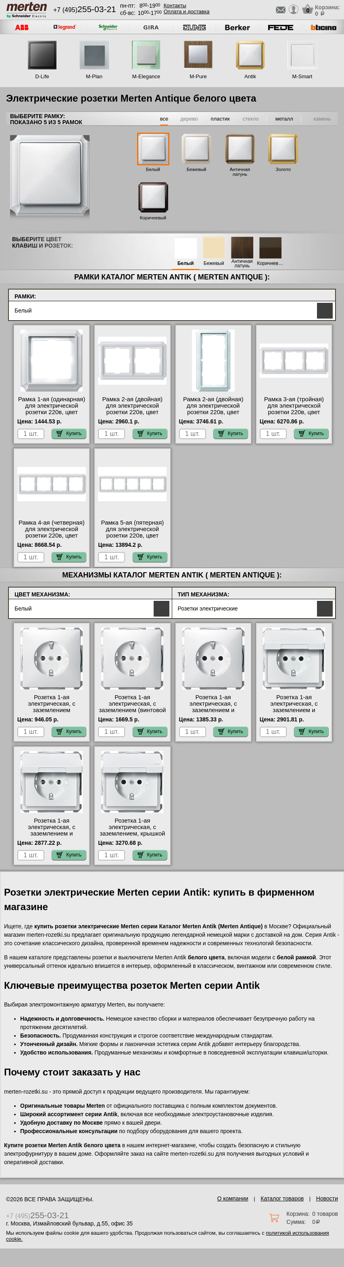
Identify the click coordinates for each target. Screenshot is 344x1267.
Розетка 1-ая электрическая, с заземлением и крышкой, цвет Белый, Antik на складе (52, 833)
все (164, 119)
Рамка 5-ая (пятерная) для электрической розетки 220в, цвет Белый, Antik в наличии (132, 532)
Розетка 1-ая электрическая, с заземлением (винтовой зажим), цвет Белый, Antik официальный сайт (132, 713)
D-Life (42, 76)
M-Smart (302, 76)
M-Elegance (146, 76)
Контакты (175, 5)
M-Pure (198, 76)
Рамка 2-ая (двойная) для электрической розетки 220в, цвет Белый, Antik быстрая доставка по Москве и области (132, 415)
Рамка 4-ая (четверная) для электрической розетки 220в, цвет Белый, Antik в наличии (51, 532)
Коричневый (153, 217)
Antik (250, 76)
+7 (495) (84, 9)
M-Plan (94, 76)
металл (284, 119)
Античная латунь (239, 172)
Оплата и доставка (187, 11)
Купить (68, 433)
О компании (232, 1198)
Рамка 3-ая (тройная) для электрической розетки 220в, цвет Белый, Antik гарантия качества (294, 412)
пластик (220, 119)
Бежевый (196, 169)
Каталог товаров (282, 1198)
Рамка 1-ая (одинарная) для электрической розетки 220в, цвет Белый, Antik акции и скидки (51, 412)
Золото (283, 169)
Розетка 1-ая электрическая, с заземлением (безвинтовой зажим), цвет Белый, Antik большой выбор (51, 713)
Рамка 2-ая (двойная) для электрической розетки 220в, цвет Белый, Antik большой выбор (213, 412)
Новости (327, 1198)
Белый (153, 169)
